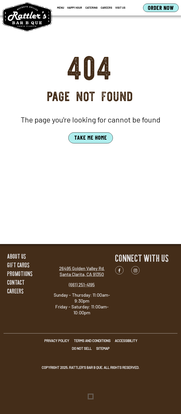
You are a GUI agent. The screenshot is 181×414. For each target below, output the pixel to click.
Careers (106, 7)
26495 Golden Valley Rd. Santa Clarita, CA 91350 (82, 271)
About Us (16, 256)
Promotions (20, 273)
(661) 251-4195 (82, 284)
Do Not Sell (82, 349)
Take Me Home (90, 137)
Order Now (163, 8)
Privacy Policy (56, 341)
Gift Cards (18, 265)
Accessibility (126, 341)
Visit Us (120, 7)
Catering (91, 7)
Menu (60, 7)
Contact (16, 282)
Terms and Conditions (92, 341)
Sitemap (103, 349)
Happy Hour (74, 7)
